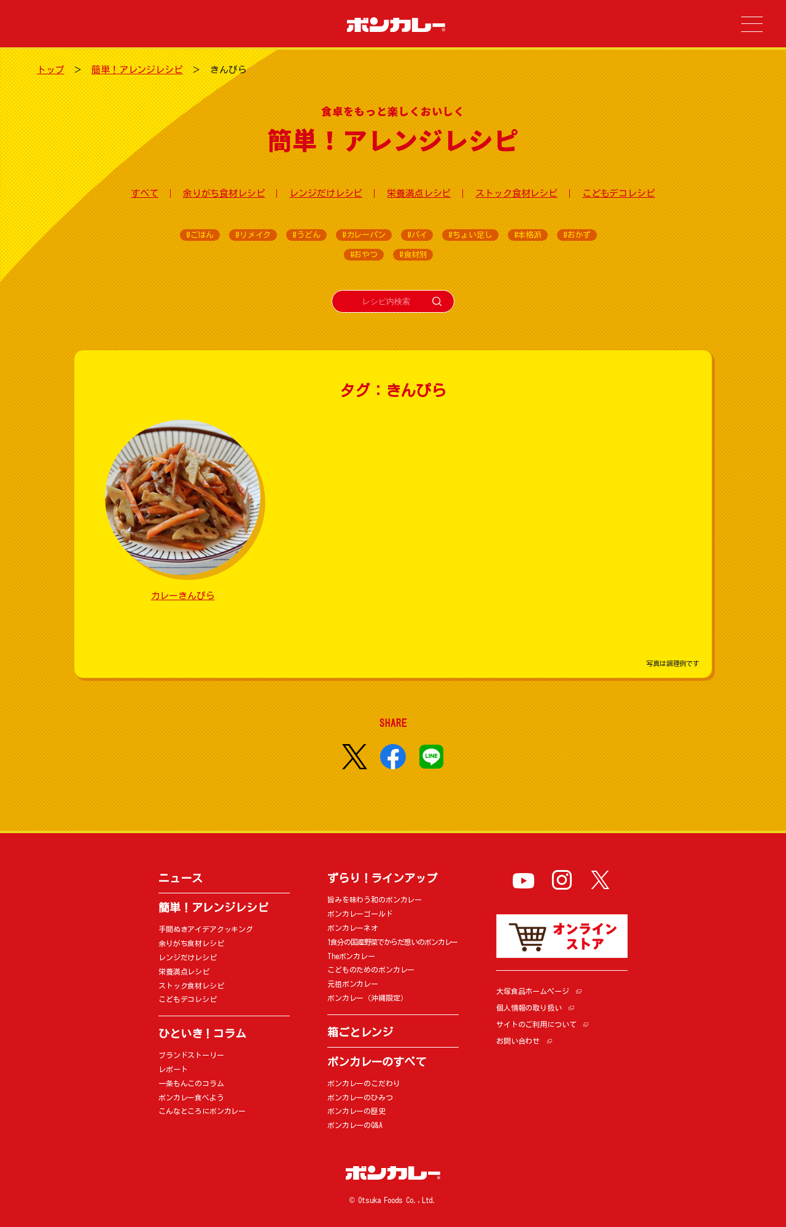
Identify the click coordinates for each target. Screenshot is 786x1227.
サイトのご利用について (536, 1024)
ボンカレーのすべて (376, 1061)
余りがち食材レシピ (224, 193)
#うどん (306, 235)
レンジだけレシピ (325, 193)
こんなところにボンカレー (202, 1111)
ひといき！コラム (202, 1033)
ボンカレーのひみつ (360, 1097)
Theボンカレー (351, 956)
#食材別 (413, 255)
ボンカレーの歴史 (356, 1111)
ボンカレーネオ (352, 927)
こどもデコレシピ (618, 193)
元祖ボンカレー (352, 983)
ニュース (180, 878)
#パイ (417, 235)
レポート (172, 1069)
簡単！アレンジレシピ (137, 69)
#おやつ (364, 255)
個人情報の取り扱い (529, 1007)
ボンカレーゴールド (360, 913)
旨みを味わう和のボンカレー (374, 899)
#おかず (577, 235)
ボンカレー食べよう (191, 1097)
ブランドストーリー (191, 1055)
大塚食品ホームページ (532, 991)
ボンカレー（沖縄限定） (367, 998)
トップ (50, 69)
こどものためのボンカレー (370, 969)
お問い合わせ (518, 1041)
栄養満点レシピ (419, 193)
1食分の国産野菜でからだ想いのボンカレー (392, 942)
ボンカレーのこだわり (363, 1083)
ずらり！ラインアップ (382, 878)
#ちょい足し (470, 235)
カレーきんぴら (183, 595)
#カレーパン (364, 235)
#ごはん (200, 235)
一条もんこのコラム (191, 1083)
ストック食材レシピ (516, 193)
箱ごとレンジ (360, 1032)
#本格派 (528, 235)
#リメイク (253, 235)
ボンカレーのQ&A (355, 1125)
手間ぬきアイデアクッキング (205, 929)
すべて (144, 193)
